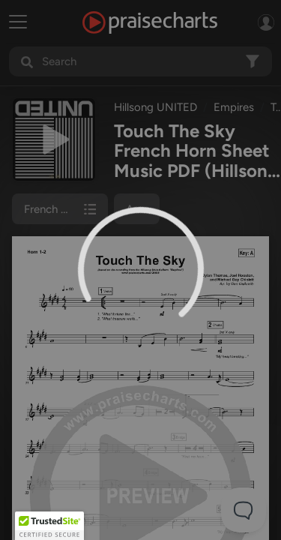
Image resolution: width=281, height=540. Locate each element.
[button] (49, 526)
